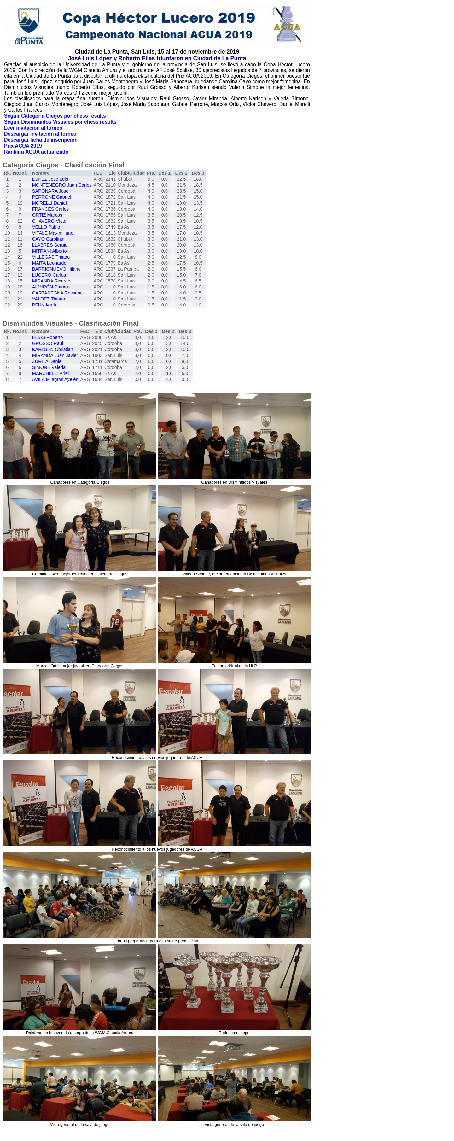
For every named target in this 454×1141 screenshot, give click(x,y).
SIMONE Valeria (49, 367)
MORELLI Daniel (49, 203)
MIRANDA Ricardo (51, 280)
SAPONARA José (50, 191)
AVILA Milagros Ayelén (55, 379)
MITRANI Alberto (49, 250)
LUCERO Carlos (49, 274)
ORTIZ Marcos (47, 215)
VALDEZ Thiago (48, 298)
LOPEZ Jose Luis (50, 179)
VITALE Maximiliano (52, 233)
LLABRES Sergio (49, 244)
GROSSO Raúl (47, 343)
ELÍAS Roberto (47, 337)
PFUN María (45, 304)
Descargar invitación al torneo (40, 134)
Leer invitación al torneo (33, 128)
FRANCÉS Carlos (50, 209)
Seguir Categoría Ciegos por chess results (55, 116)
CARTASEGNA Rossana (57, 292)
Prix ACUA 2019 (23, 145)
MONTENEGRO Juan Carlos (62, 185)
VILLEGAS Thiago (51, 256)
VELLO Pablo (46, 227)
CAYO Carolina (47, 239)
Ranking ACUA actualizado (36, 151)
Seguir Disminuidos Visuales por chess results (60, 122)
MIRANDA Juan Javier (55, 355)
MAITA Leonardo (49, 262)
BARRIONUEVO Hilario (56, 268)
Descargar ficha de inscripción (41, 140)
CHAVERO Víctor (50, 221)
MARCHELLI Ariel (50, 373)
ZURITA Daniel (47, 361)
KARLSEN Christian (52, 349)
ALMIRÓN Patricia (51, 286)
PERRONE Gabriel (51, 197)
